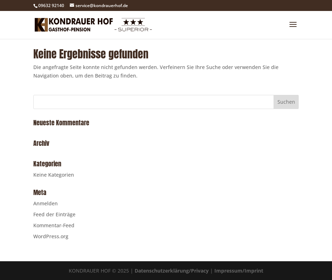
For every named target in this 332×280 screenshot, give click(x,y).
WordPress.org (50, 236)
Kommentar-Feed (53, 225)
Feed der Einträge (54, 214)
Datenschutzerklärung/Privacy (172, 270)
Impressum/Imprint (238, 270)
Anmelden (45, 203)
